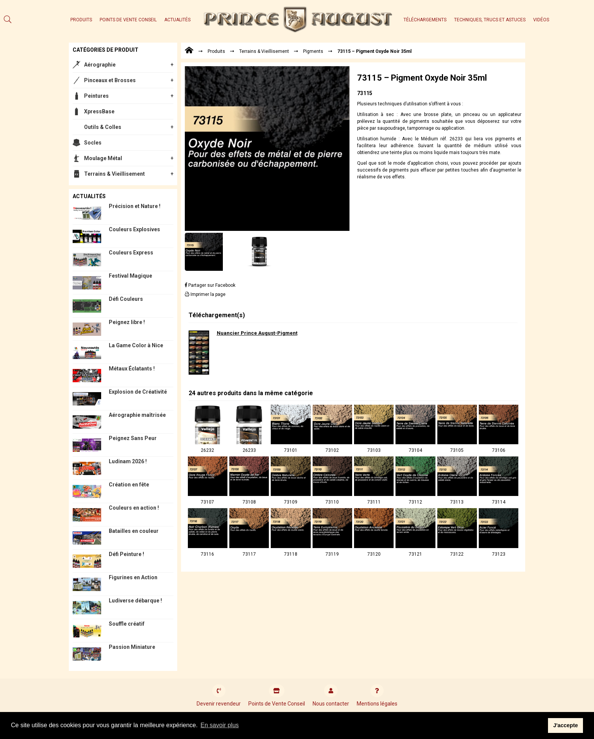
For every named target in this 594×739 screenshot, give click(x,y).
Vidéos (541, 19)
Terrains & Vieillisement (114, 174)
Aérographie (100, 65)
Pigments (313, 51)
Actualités (177, 19)
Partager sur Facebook (210, 285)
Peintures (96, 96)
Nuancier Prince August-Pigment (257, 333)
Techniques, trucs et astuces (490, 19)
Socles (93, 143)
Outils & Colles (102, 127)
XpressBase (99, 111)
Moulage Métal (103, 158)
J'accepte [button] (565, 725)
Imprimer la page (205, 294)
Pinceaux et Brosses (110, 80)
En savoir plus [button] (219, 725)
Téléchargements (424, 19)
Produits (81, 19)
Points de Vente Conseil (128, 19)
